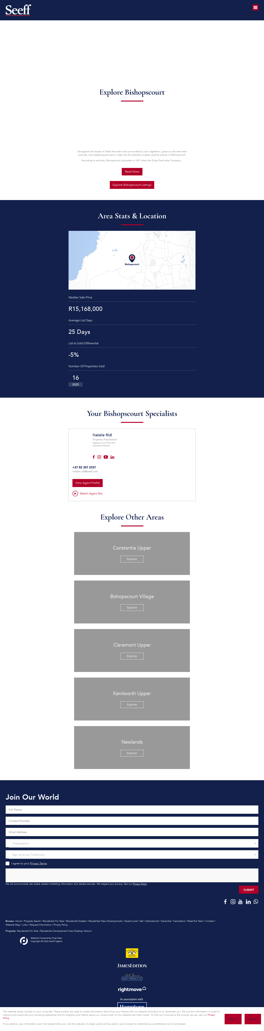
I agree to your (29, 863)
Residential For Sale (53, 921)
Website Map (13, 924)
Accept (253, 1019)
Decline (233, 1019)
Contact (210, 921)
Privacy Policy (140, 883)
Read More (132, 172)
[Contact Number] (132, 821)
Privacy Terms (38, 863)
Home (18, 921)
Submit (248, 889)
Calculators (179, 921)
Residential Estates (76, 921)
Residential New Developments (105, 921)
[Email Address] (132, 832)
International (152, 921)
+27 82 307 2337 (84, 467)
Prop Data (57, 938)
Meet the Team (195, 921)
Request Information (41, 924)
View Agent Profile (87, 483)
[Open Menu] (255, 7)
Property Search (32, 921)
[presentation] (131, 875)
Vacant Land (131, 921)
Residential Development (53, 930)
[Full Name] (132, 809)
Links (25, 924)
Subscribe (166, 921)
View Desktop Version (80, 930)
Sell (141, 921)
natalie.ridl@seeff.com (85, 471)
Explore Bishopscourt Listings (132, 185)
